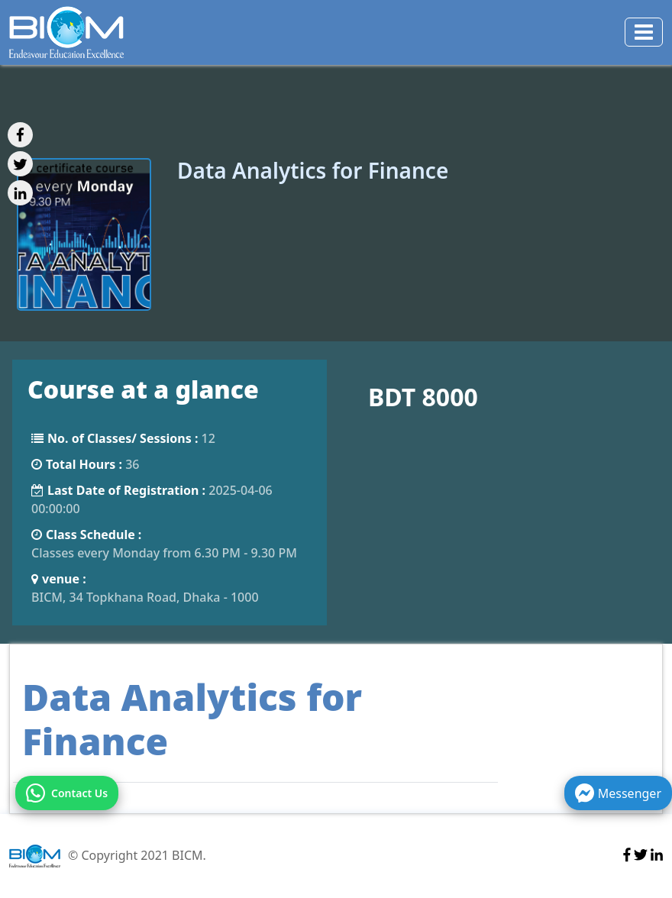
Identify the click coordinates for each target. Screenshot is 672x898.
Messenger (618, 793)
